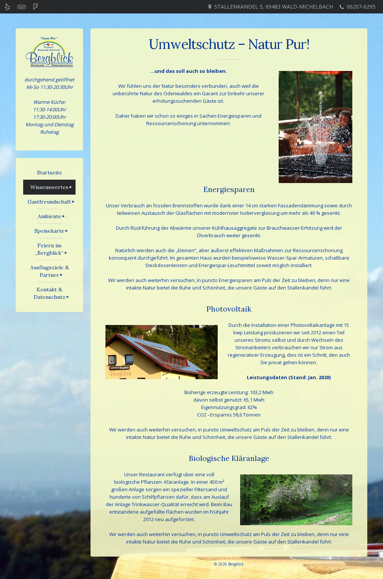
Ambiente (49, 216)
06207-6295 (361, 6)
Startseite (49, 172)
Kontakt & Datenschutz (49, 293)
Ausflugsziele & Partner (49, 271)
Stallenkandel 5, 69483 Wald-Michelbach (273, 6)
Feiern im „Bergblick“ (49, 249)
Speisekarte (49, 230)
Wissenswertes (49, 187)
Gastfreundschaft (49, 201)
